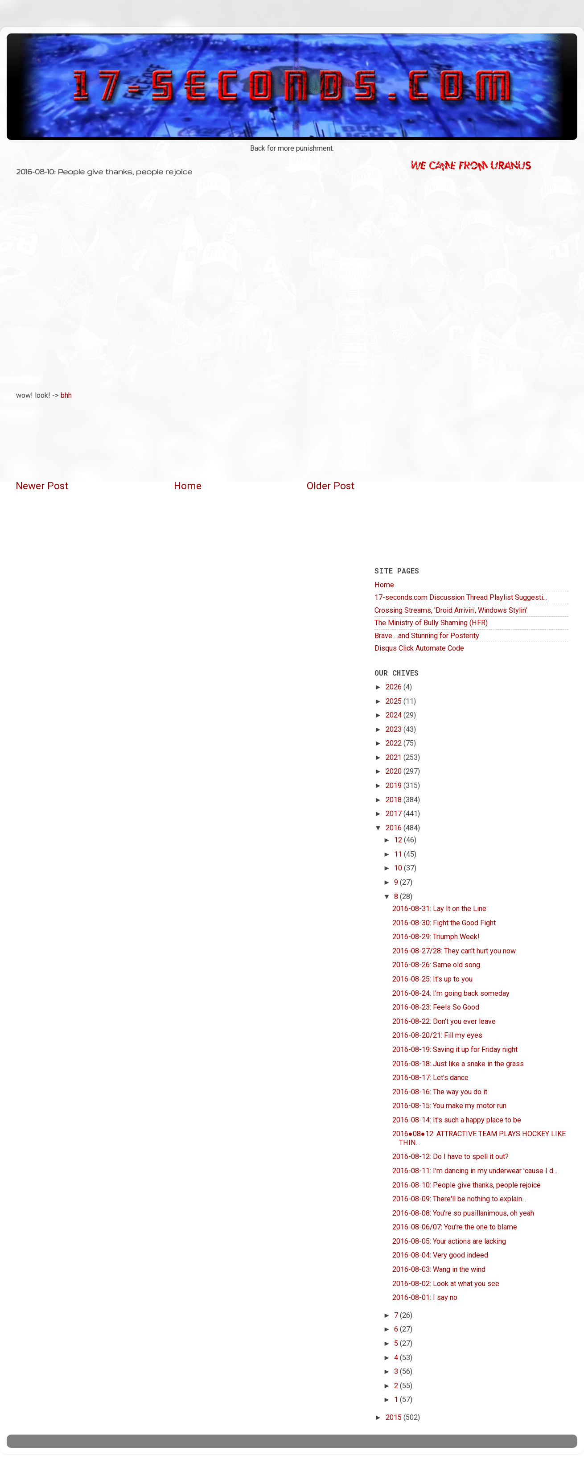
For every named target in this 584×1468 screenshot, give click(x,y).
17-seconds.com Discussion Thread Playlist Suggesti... (460, 597)
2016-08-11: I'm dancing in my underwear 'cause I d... (474, 1171)
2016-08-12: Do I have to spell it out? (450, 1156)
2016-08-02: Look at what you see (445, 1283)
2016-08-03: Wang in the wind (438, 1269)
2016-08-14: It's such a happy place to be (456, 1120)
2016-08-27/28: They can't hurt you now (454, 951)
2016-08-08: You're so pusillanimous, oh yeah (463, 1213)
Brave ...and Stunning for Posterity (426, 635)
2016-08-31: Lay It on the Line (439, 908)
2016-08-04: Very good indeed (440, 1255)
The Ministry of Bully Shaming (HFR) (431, 623)
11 (399, 854)
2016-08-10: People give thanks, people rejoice (466, 1185)
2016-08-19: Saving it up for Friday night (455, 1049)
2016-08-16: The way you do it (439, 1092)
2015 (394, 1417)
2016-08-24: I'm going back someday (451, 993)
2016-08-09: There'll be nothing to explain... (459, 1199)
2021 (394, 757)
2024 (394, 715)
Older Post (330, 486)
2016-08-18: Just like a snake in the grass (458, 1064)
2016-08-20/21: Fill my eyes (437, 1035)
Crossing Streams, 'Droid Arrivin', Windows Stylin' (450, 610)
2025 (394, 701)
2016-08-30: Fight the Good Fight (444, 923)
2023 (394, 729)
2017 (394, 813)
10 (399, 868)
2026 (394, 687)
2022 (394, 743)
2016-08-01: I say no (424, 1297)
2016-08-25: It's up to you (432, 979)
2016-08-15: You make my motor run (449, 1105)
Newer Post (42, 486)
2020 (394, 771)
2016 (394, 828)
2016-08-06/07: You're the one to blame (454, 1227)
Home (188, 486)
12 (399, 840)
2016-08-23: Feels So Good (435, 1007)
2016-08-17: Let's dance (430, 1077)
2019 (394, 785)
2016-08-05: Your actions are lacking (449, 1241)
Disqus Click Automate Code (419, 648)
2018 (394, 800)
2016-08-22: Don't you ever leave (444, 1021)
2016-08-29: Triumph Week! (436, 936)
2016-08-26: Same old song (436, 965)
